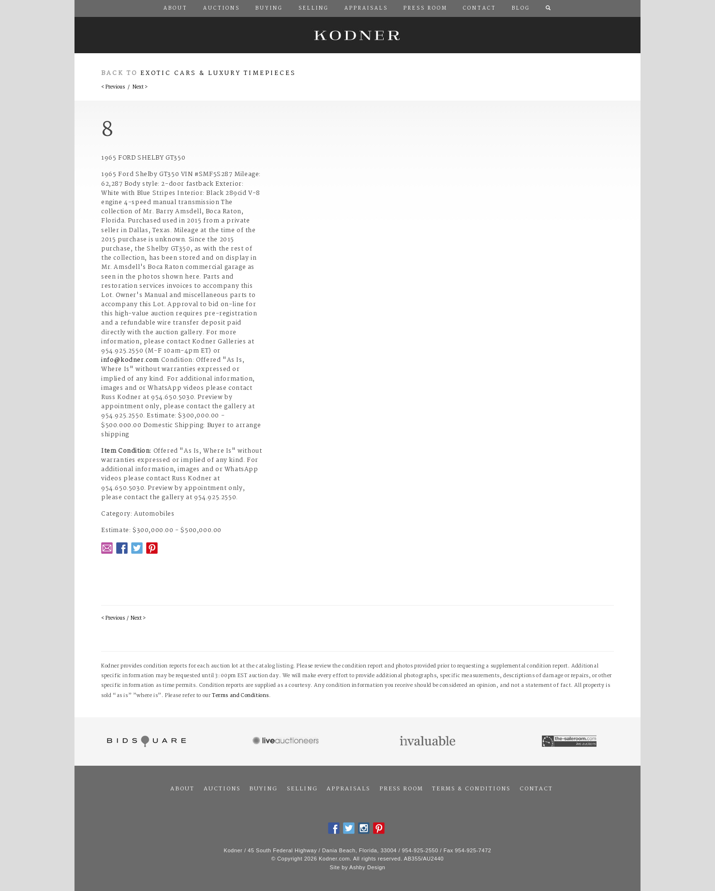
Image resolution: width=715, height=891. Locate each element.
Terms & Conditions (471, 789)
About (182, 789)
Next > (140, 87)
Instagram (364, 828)
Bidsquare (145, 741)
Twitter (137, 548)
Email (107, 548)
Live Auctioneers (287, 741)
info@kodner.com (130, 360)
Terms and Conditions (240, 696)
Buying (263, 789)
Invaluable (428, 741)
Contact (536, 789)
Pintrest (152, 548)
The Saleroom (570, 741)
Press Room (401, 789)
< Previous (113, 87)
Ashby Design (367, 867)
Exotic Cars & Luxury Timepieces (218, 73)
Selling (302, 789)
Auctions (222, 789)
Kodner (357, 35)
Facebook (122, 548)
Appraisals (348, 789)
